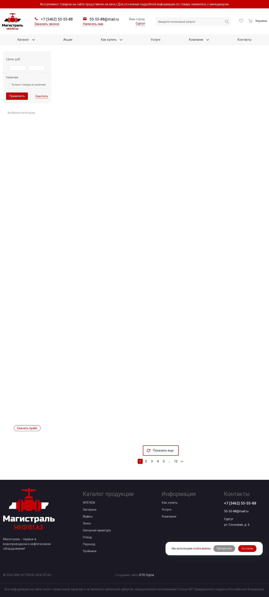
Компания (169, 516)
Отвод (87, 537)
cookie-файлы (202, 548)
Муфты (88, 516)
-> (181, 461)
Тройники (89, 551)
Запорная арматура (97, 530)
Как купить (170, 503)
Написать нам (93, 24)
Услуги (166, 509)
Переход (89, 544)
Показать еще (163, 450)
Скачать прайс (27, 428)
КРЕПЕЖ (89, 503)
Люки (87, 523)
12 (175, 461)
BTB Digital (146, 575)
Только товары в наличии (28, 84)
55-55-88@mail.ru (236, 511)
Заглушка (89, 509)
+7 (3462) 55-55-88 (240, 503)
